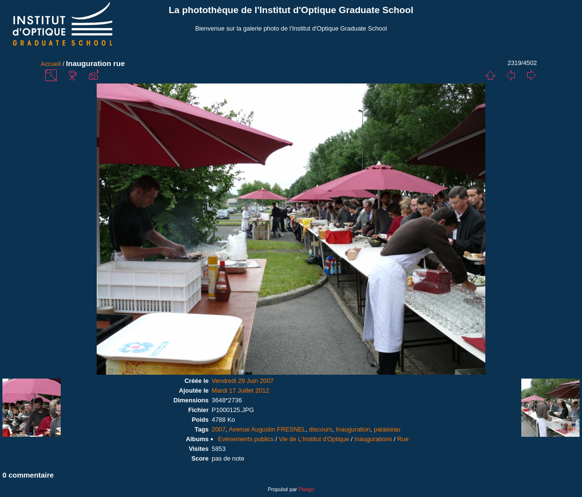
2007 (218, 429)
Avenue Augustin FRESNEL (267, 429)
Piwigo (306, 489)
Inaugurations (373, 439)
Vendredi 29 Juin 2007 (243, 380)
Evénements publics (246, 439)
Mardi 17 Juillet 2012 (240, 390)
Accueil (51, 63)
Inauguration (353, 429)
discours (320, 429)
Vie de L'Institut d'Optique (314, 439)
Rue (403, 439)
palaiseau (387, 429)
